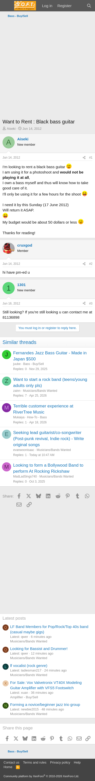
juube (17, 364)
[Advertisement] (47, 69)
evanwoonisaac (23, 450)
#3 (90, 303)
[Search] (89, 5)
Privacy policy (60, 762)
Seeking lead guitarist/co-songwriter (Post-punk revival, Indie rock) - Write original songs (48, 438)
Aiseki (11, 129)
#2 (90, 264)
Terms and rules (34, 762)
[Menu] (7, 6)
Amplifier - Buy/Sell (24, 697)
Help (77, 762)
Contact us (11, 762)
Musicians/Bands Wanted (40, 391)
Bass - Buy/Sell (33, 364)
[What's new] (79, 5)
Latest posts (14, 618)
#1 (90, 157)
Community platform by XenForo (41, 776)
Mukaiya (19, 417)
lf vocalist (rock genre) (28, 665)
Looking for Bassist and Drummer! (39, 648)
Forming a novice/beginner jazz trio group (45, 704)
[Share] (84, 158)
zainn (17, 391)
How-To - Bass (37, 417)
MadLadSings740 (25, 476)
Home (8, 767)
